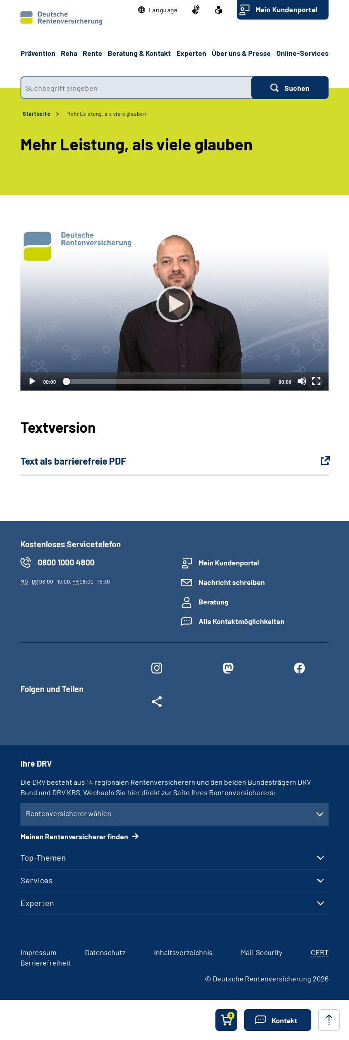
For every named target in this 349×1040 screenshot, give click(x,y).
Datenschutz (105, 952)
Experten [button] (191, 53)
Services (36, 880)
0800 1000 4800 (66, 562)
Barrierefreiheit (45, 962)
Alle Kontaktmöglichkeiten (241, 621)
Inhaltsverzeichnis (183, 952)
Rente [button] (92, 53)
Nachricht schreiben (232, 582)
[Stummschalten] (302, 381)
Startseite (36, 113)
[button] (158, 10)
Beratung (214, 601)
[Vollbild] (316, 381)
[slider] (167, 381)
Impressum (38, 952)
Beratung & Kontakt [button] (139, 53)
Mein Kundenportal (286, 9)
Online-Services (302, 53)
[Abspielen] (174, 304)
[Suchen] (290, 87)
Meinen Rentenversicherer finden (75, 836)
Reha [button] (69, 53)
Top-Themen (43, 857)
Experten (37, 903)
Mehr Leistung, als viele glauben (106, 113)
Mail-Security (261, 952)
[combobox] (135, 87)
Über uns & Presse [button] (241, 53)
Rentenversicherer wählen (68, 813)
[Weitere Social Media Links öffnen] (156, 703)
